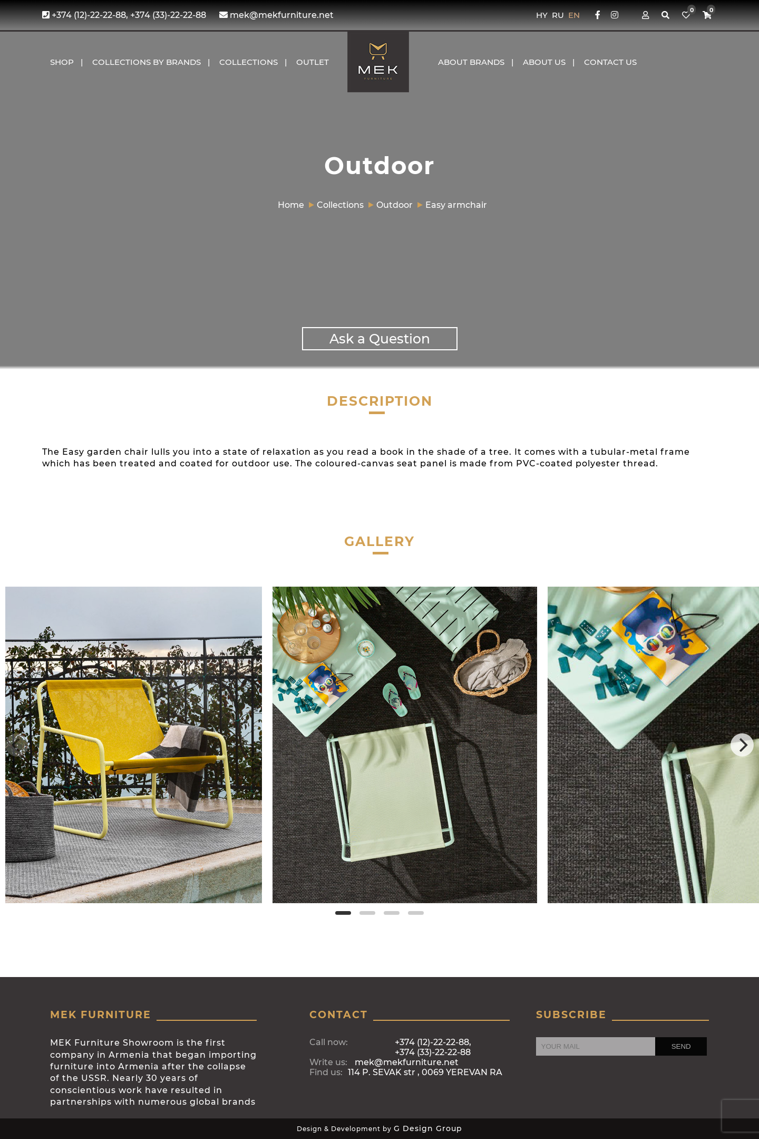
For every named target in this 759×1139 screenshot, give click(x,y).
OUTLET (312, 62)
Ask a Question (379, 339)
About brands (471, 62)
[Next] (742, 745)
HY (543, 15)
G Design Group (428, 1128)
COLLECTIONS (248, 62)
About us (544, 62)
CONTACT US (610, 62)
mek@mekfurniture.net (276, 15)
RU (559, 15)
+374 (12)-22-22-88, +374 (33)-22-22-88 (124, 15)
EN (574, 15)
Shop (62, 62)
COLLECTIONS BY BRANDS (146, 62)
